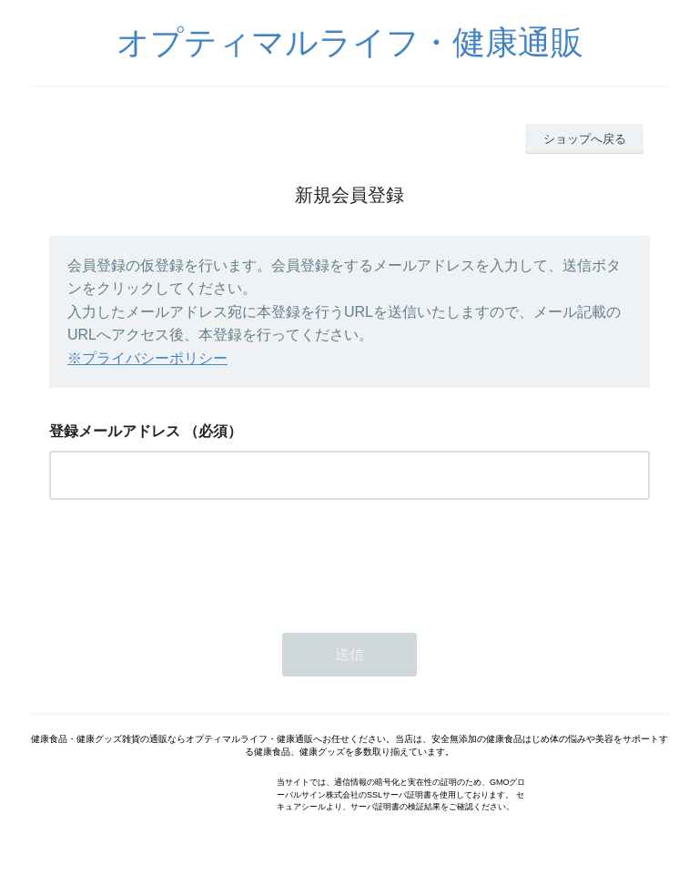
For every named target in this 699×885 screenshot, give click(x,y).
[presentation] (187, 560)
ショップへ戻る (584, 139)
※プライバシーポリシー (147, 358)
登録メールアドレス (114, 431)
